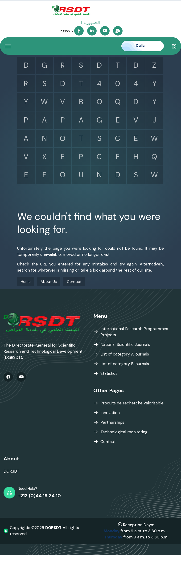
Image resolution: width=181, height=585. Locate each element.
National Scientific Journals (125, 344)
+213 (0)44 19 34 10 (39, 496)
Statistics (108, 373)
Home (26, 281)
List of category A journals (124, 354)
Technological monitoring (124, 432)
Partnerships (112, 422)
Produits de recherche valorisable (132, 403)
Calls (144, 45)
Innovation (110, 412)
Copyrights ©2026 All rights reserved (44, 530)
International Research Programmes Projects (134, 331)
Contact (74, 281)
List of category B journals (124, 363)
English (66, 31)
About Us (49, 281)
